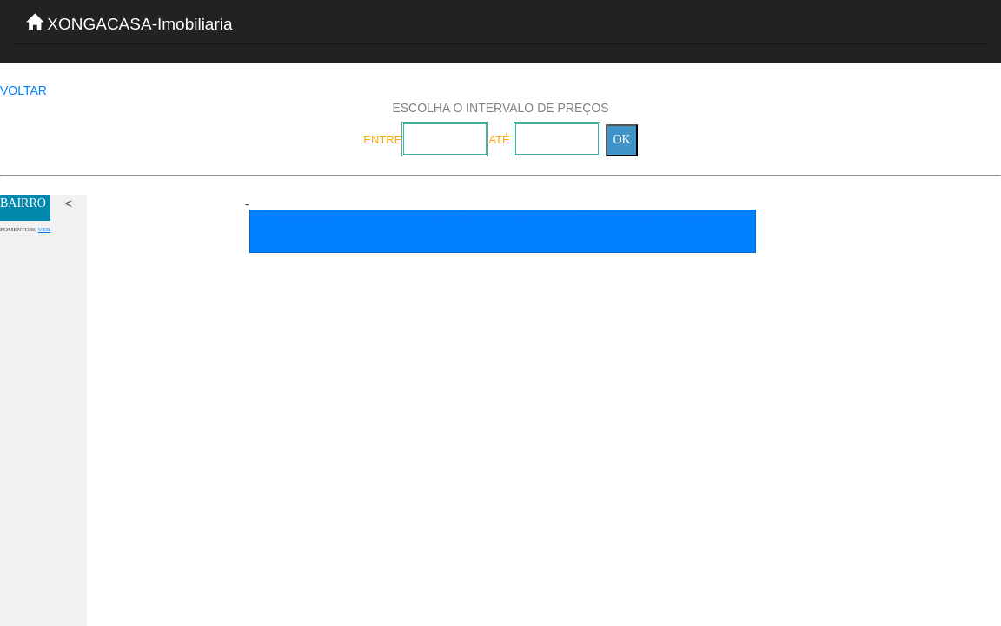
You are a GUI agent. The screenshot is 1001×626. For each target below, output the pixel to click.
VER (44, 229)
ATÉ (498, 139)
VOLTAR (23, 90)
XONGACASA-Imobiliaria (129, 23)
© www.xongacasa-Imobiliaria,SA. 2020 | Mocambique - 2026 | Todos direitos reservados (502, 219)
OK (621, 139)
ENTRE (382, 139)
